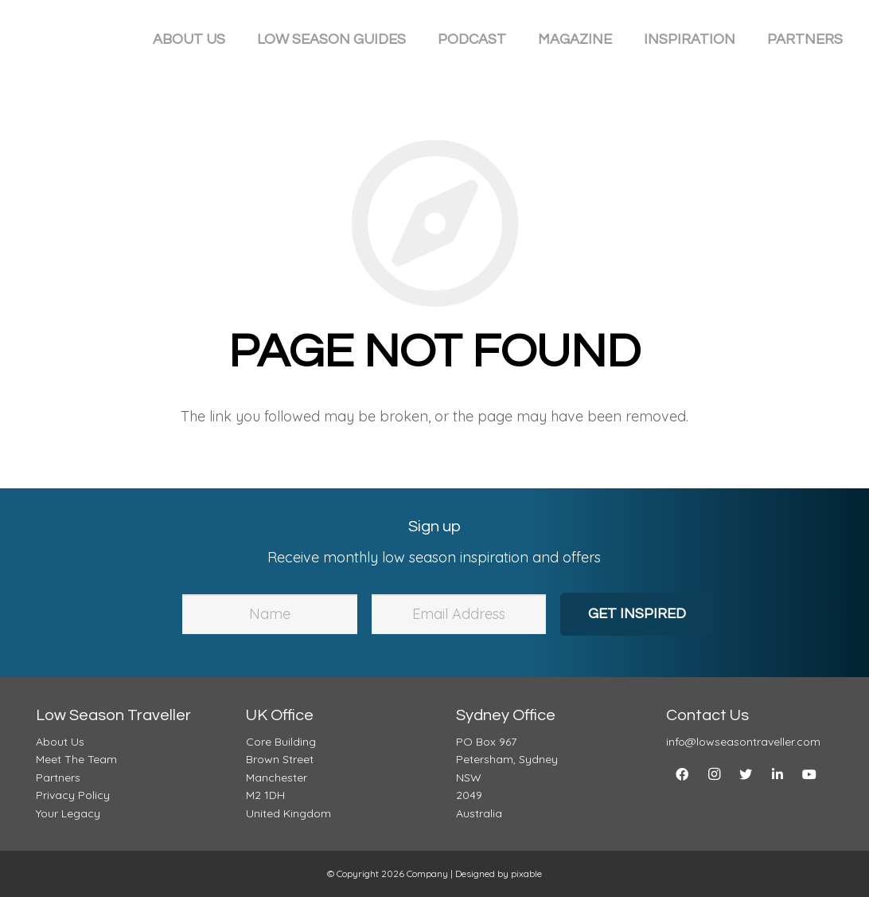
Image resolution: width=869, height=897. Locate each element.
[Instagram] (714, 774)
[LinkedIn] (777, 774)
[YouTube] (809, 774)
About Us (60, 741)
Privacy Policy (73, 795)
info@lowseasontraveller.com (743, 741)
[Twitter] (746, 774)
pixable (526, 873)
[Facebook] (682, 774)
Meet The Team (76, 759)
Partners (58, 777)
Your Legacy (68, 813)
